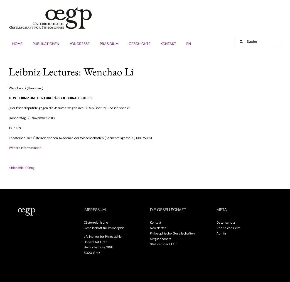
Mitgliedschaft (160, 239)
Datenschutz (225, 222)
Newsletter (158, 228)
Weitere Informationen (25, 148)
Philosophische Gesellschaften (172, 233)
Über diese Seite (228, 228)
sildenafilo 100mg (21, 168)
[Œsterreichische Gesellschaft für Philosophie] (50, 9)
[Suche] (258, 41)
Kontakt (155, 222)
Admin (221, 233)
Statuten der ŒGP (163, 244)
